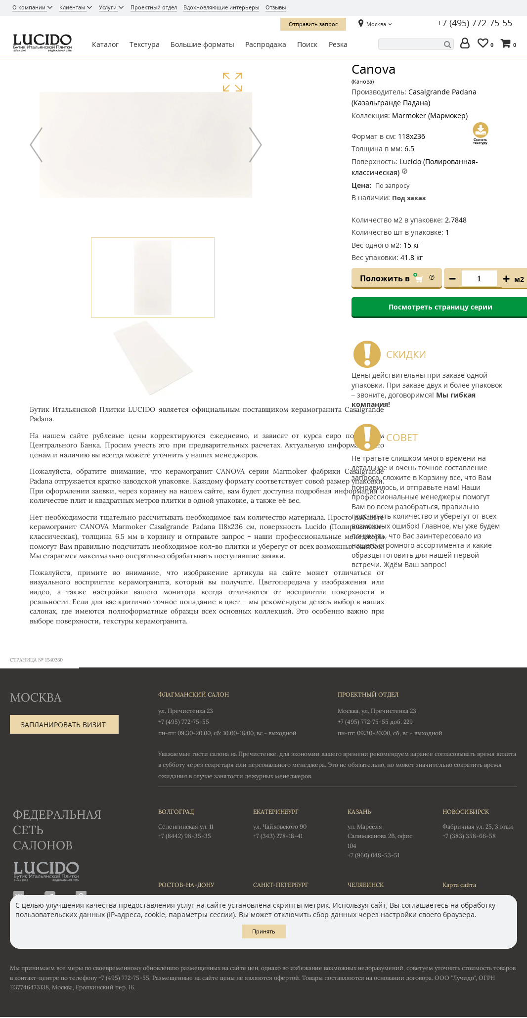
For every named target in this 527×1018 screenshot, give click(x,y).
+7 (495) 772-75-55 (474, 23)
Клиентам (73, 7)
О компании (29, 7)
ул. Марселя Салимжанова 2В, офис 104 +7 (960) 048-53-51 (385, 833)
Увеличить (232, 82)
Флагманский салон (193, 695)
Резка (338, 44)
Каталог (105, 44)
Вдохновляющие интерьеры (221, 7)
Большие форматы (202, 44)
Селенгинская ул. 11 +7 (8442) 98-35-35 (195, 823)
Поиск (307, 44)
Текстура (145, 44)
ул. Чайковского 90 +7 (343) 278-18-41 (290, 823)
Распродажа (265, 44)
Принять (263, 931)
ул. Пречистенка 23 (185, 711)
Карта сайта (459, 885)
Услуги (108, 7)
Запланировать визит (63, 725)
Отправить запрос (313, 24)
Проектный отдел (154, 7)
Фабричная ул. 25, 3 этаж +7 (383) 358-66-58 (480, 823)
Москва (376, 24)
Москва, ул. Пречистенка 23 (377, 711)
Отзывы (275, 7)
